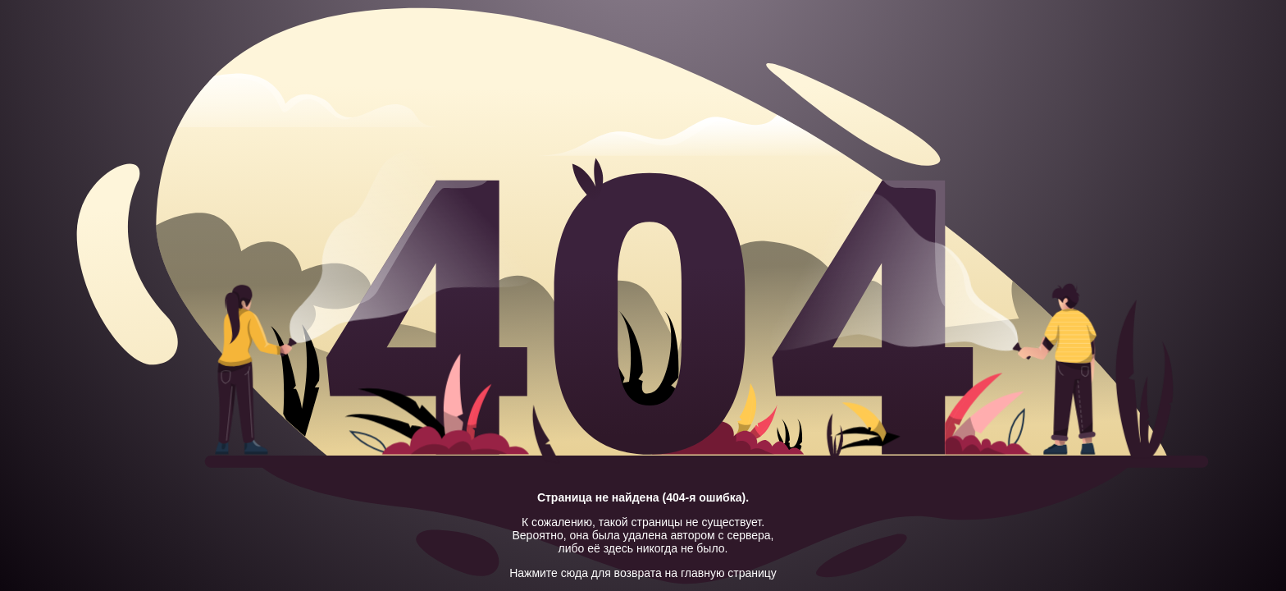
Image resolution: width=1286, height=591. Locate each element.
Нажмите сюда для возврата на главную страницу (643, 573)
